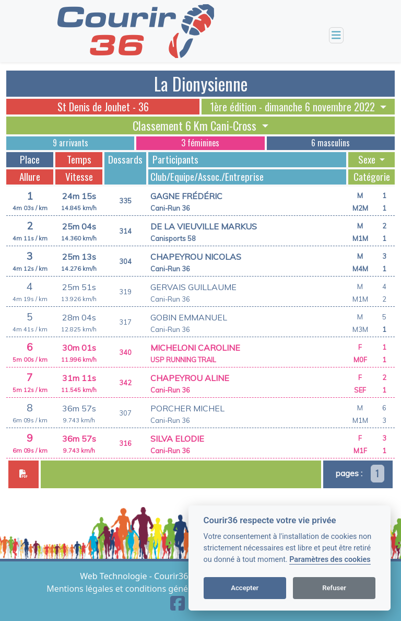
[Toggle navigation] (336, 35)
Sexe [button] (368, 159)
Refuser (334, 588)
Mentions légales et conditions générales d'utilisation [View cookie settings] (151, 588)
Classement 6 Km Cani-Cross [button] (196, 125)
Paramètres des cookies (329, 559)
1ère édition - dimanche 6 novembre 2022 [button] (294, 106)
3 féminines (200, 142)
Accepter (244, 588)
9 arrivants (70, 142)
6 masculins (330, 142)
